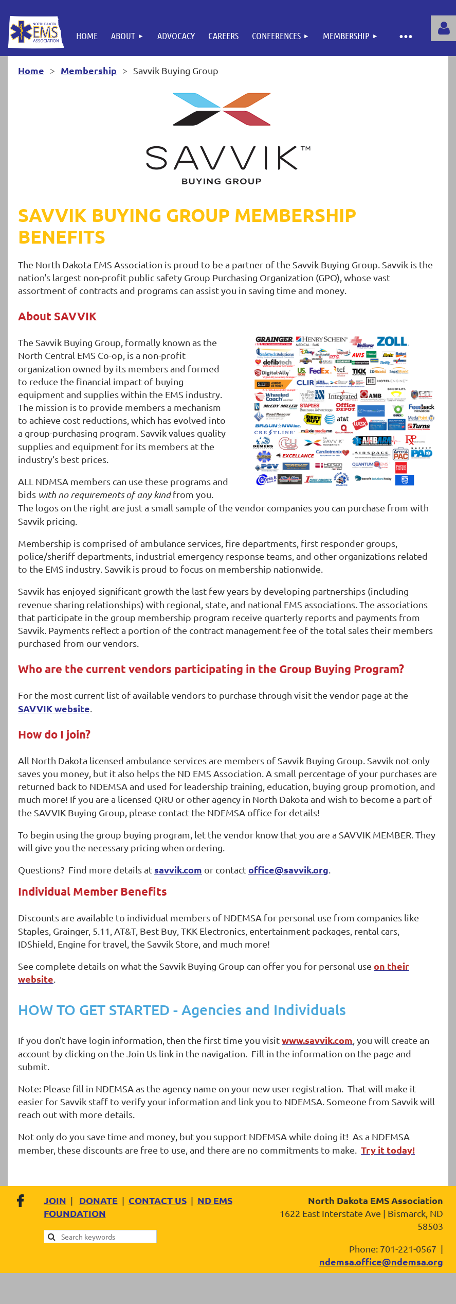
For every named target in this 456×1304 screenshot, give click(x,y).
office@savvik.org (288, 870)
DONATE (98, 1200)
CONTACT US (158, 1200)
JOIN (55, 1200)
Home (31, 70)
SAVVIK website (54, 708)
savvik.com (178, 870)
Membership (89, 70)
